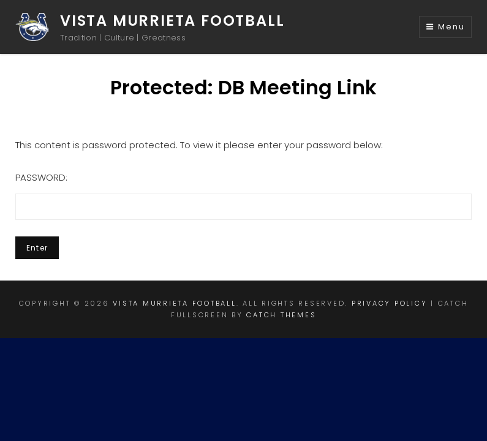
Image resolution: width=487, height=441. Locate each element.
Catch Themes (281, 315)
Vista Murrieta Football (172, 20)
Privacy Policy (390, 303)
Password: (243, 195)
